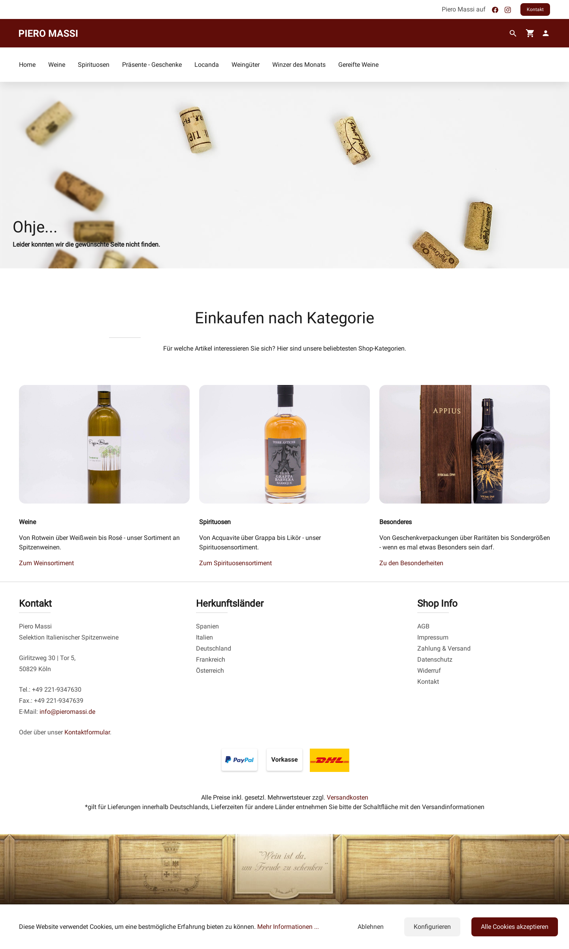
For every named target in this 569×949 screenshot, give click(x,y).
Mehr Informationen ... (288, 926)
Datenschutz (434, 659)
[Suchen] (513, 33)
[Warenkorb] (530, 33)
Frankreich (210, 659)
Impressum (432, 637)
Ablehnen (371, 926)
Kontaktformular (87, 732)
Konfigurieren (432, 926)
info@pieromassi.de (67, 711)
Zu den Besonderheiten (411, 563)
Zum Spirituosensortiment (235, 563)
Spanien (207, 626)
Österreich (210, 670)
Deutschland (213, 648)
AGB (423, 626)
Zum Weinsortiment (46, 563)
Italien (204, 637)
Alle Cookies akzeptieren (514, 926)
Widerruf (429, 670)
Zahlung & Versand (444, 648)
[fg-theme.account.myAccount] (544, 33)
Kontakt (535, 9)
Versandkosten (347, 797)
